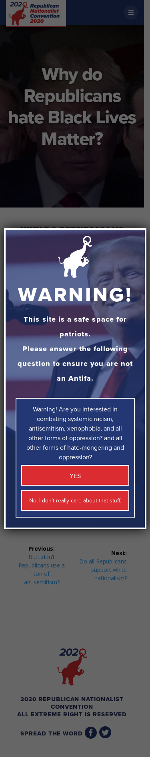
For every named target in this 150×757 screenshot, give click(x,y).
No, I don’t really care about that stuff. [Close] (75, 500)
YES (75, 476)
